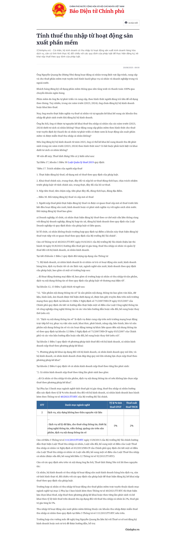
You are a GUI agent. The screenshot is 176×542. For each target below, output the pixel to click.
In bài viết (131, 22)
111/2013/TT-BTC (74, 439)
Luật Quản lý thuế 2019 (81, 162)
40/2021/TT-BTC (69, 396)
